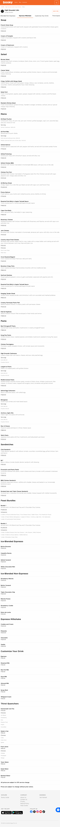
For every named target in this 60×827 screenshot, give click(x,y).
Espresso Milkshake (25, 15)
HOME (2, 6)
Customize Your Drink (41, 16)
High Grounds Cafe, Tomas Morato (13, 6)
